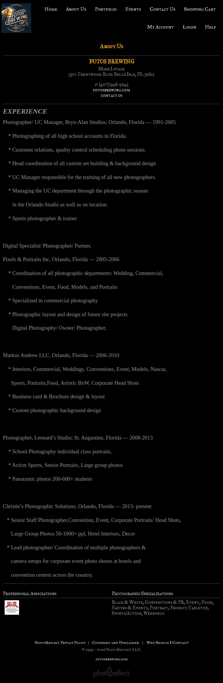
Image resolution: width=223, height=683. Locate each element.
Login (189, 27)
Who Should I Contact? (168, 642)
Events (133, 9)
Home (50, 9)
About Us (76, 9)
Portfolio (106, 9)
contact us (111, 95)
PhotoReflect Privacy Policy (60, 642)
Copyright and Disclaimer (116, 642)
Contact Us (162, 9)
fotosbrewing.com (111, 90)
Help (210, 27)
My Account (160, 27)
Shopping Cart (200, 9)
